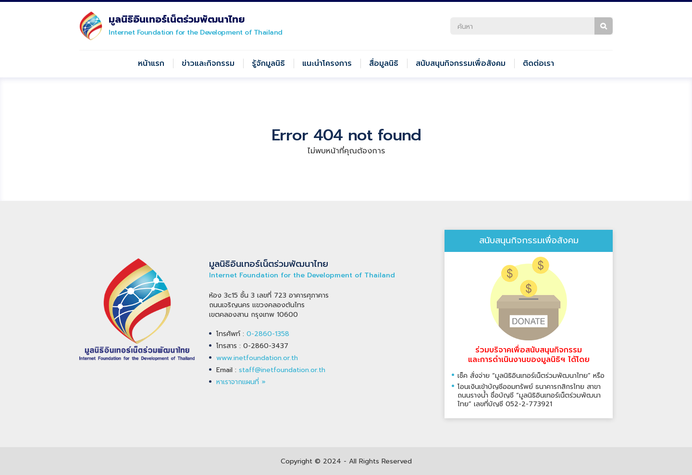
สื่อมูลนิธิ (383, 63)
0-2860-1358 (268, 334)
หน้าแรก (151, 63)
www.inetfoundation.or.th (257, 358)
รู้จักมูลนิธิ (268, 63)
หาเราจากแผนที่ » (241, 382)
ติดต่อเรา (538, 63)
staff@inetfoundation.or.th (282, 370)
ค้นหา (603, 26)
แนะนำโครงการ (327, 63)
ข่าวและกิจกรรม (208, 63)
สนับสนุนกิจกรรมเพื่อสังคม (461, 63)
